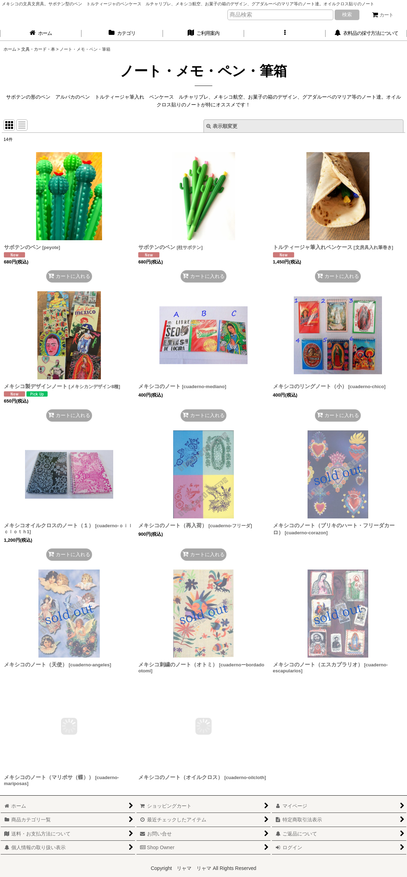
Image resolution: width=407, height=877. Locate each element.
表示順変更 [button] (221, 126)
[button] (285, 33)
